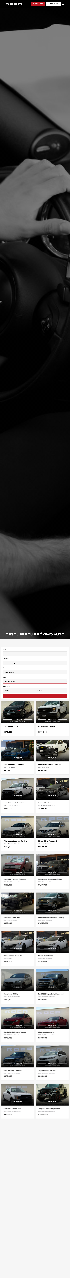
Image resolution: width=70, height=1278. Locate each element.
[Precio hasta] (51, 690)
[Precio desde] (19, 690)
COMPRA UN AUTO (53, 4)
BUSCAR (35, 696)
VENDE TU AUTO (38, 4)
